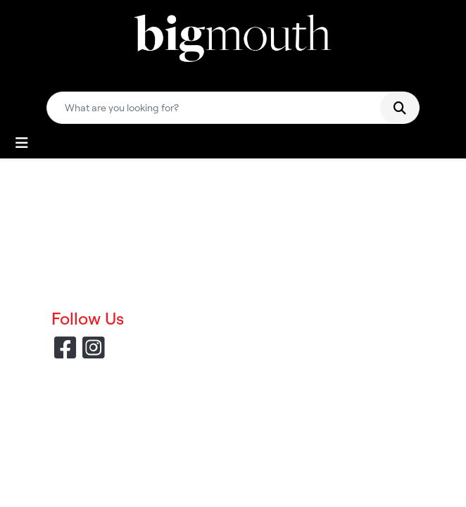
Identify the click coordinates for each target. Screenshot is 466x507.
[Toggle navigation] (22, 143)
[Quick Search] (218, 108)
